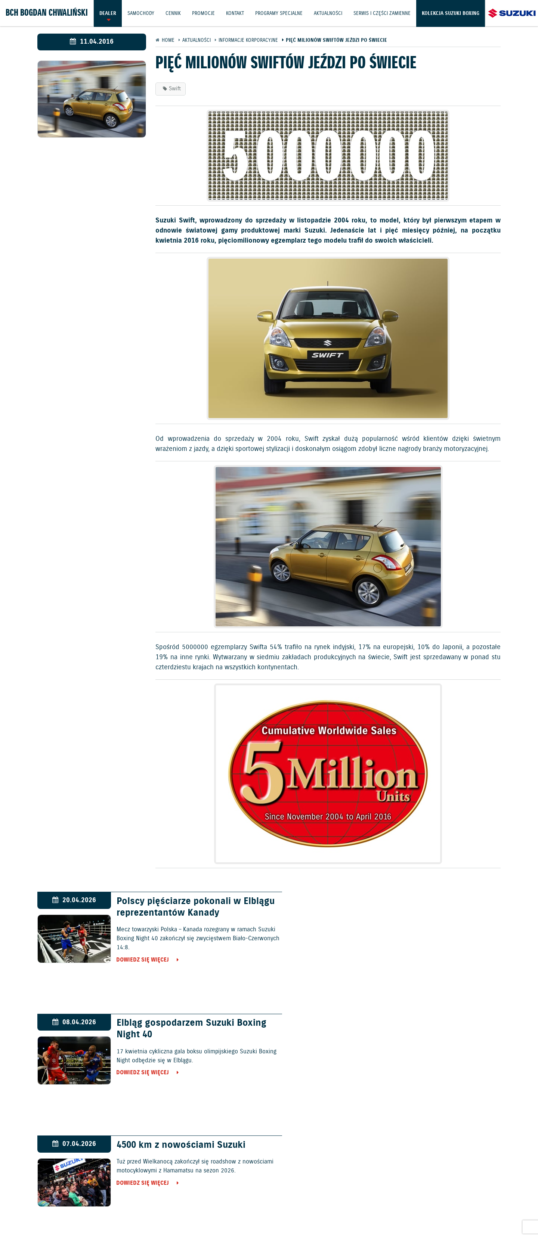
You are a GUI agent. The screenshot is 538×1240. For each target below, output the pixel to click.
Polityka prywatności (112, 1207)
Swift (175, 89)
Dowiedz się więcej (137, 960)
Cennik (174, 13)
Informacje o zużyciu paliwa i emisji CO (265, 1207)
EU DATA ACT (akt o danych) (360, 1207)
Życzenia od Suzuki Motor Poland (419, 1024)
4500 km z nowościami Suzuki (175, 1024)
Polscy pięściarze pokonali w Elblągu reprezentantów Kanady (179, 907)
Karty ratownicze (269, 1216)
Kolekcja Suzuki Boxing (34, 39)
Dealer (107, 13)
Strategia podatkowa (489, 1207)
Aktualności (330, 13)
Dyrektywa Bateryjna (429, 1207)
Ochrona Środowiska (49, 1207)
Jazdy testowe (305, 1187)
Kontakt (236, 13)
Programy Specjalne (280, 13)
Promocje (204, 13)
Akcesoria (193, 1207)
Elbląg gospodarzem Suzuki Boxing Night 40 (422, 907)
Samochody (141, 13)
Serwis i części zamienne (384, 13)
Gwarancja (161, 1207)
